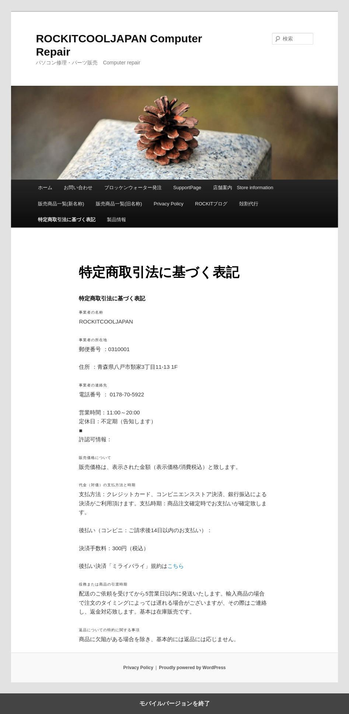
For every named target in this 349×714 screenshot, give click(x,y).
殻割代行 (248, 203)
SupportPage (187, 187)
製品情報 (116, 219)
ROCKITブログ (211, 203)
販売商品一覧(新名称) (61, 203)
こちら (175, 566)
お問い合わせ (78, 187)
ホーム (45, 187)
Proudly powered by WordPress (192, 667)
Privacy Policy (169, 203)
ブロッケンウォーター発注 (133, 187)
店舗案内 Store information (243, 187)
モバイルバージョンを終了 (174, 703)
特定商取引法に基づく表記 (66, 219)
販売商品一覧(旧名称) (119, 203)
